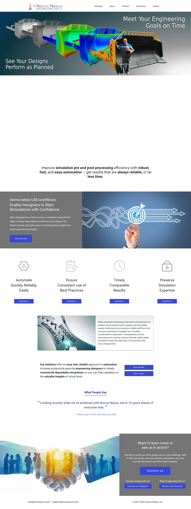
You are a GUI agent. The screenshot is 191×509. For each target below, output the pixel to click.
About (112, 6)
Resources (141, 6)
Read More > (24, 301)
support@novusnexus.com (65, 502)
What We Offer (138, 367)
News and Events (172, 486)
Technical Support (138, 486)
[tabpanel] (95, 408)
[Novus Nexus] (45, 6)
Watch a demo (139, 374)
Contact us (155, 470)
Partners (125, 6)
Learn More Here (21, 239)
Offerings (98, 6)
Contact (156, 6)
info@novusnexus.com (39, 502)
